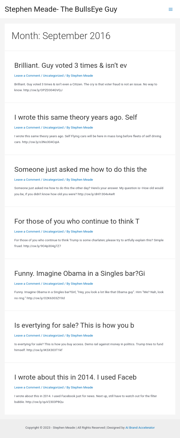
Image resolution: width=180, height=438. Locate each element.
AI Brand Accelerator (140, 427)
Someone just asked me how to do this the (80, 169)
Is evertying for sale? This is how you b (74, 325)
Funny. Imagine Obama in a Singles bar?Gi (79, 273)
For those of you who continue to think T (76, 221)
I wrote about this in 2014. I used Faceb (75, 377)
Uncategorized (53, 75)
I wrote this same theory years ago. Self (75, 117)
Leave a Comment (27, 75)
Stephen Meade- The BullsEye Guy (61, 9)
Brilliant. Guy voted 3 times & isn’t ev (70, 65)
